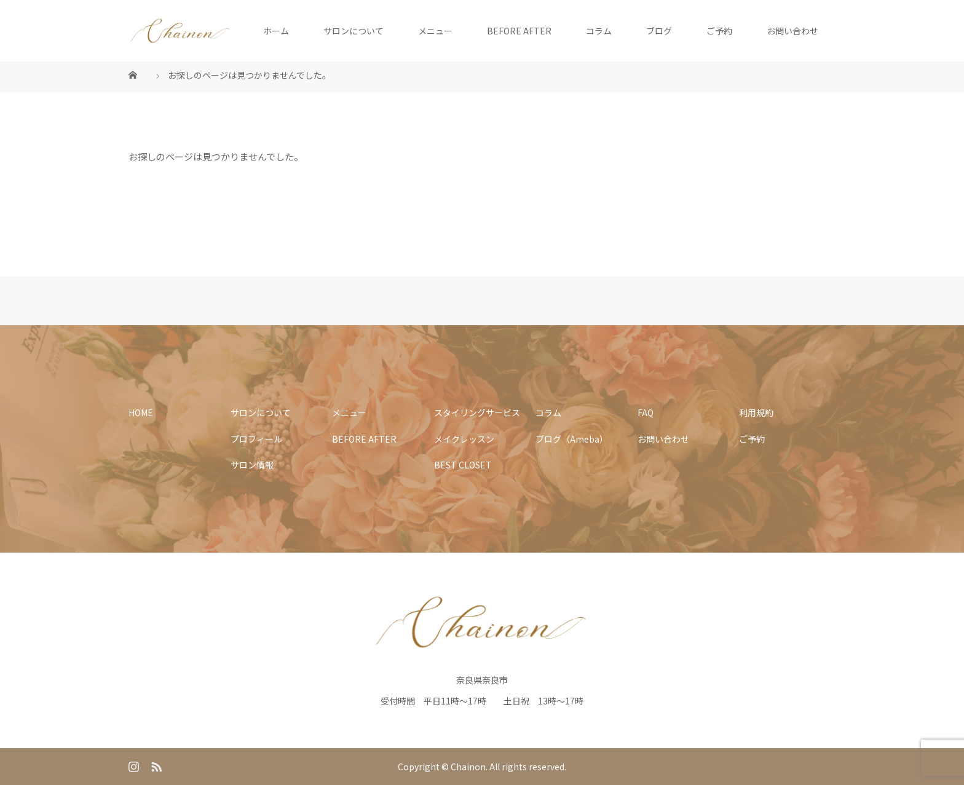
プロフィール (256, 439)
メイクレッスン (464, 439)
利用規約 (756, 412)
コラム (599, 31)
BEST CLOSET (463, 465)
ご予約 (719, 31)
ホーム (276, 31)
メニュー (435, 31)
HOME (140, 412)
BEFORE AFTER (519, 31)
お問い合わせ (792, 31)
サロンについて (353, 31)
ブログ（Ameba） (571, 439)
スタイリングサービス (477, 412)
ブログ (659, 31)
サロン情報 (252, 465)
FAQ (646, 412)
